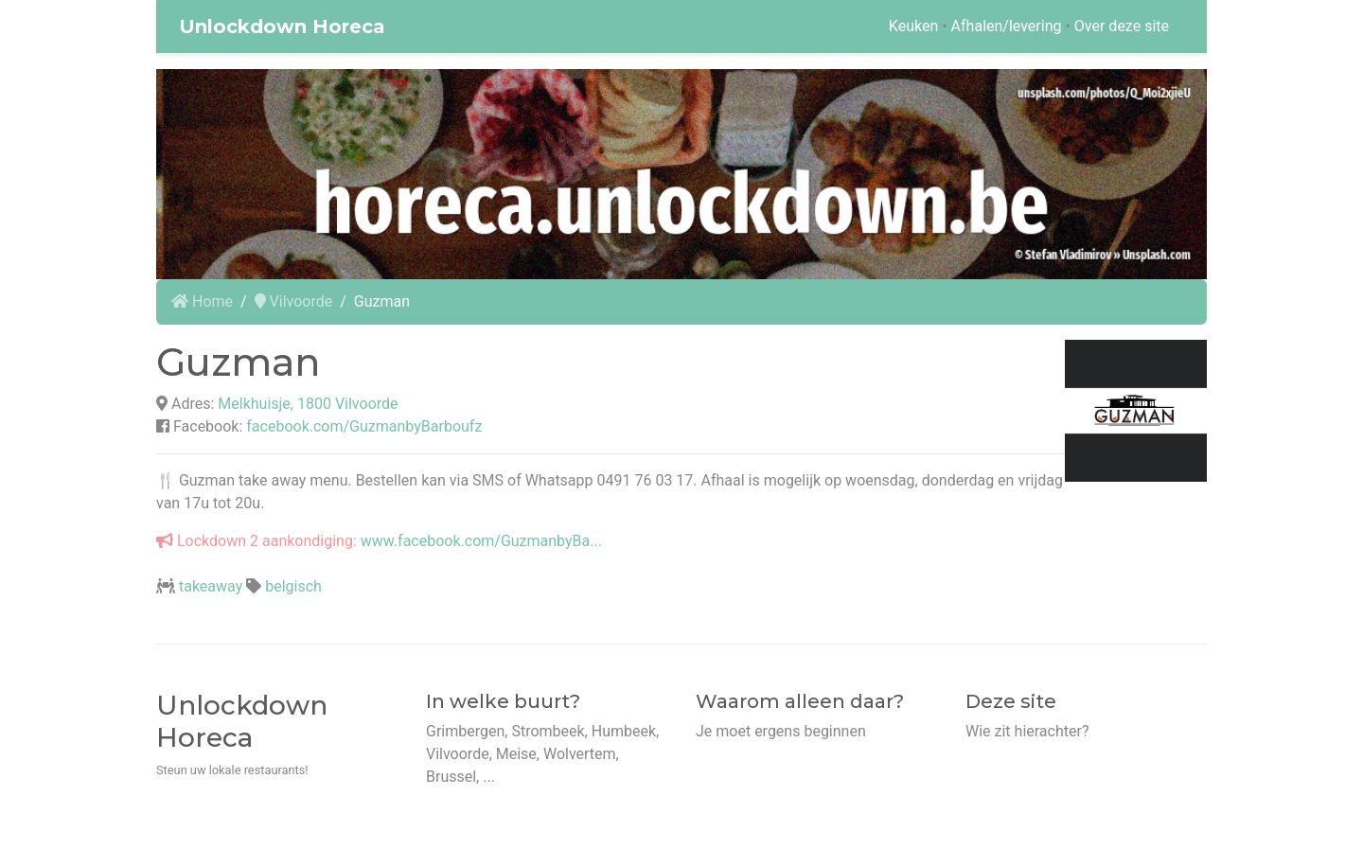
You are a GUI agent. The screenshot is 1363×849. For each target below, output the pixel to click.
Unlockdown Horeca (282, 26)
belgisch (293, 586)
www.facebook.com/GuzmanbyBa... (481, 541)
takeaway (210, 586)
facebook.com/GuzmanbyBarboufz (364, 426)
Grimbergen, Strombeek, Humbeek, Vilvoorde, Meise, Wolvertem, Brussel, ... (542, 754)
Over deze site (1121, 26)
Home (202, 301)
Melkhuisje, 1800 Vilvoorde (308, 404)
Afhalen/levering (1006, 26)
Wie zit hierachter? (1027, 731)
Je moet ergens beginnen (781, 731)
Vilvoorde (294, 301)
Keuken (913, 26)
